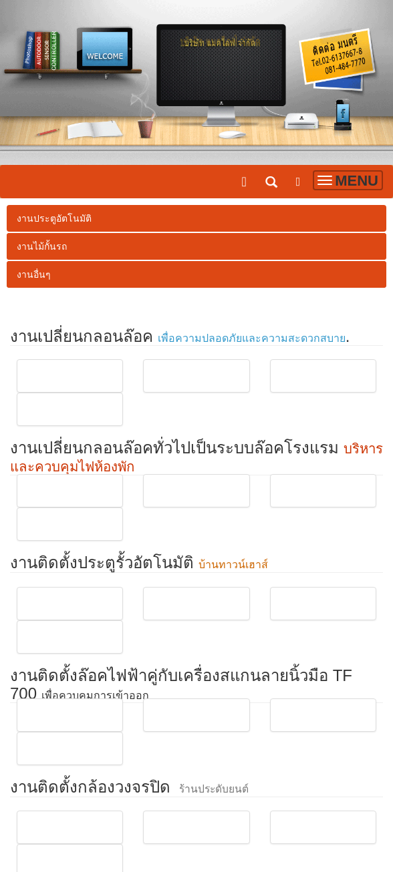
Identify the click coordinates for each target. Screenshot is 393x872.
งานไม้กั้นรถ (42, 246)
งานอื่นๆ (34, 274)
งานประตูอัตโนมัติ (54, 218)
